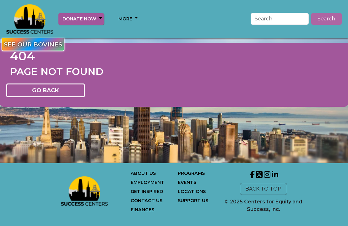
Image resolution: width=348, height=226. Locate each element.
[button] (100, 17)
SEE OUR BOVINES (33, 44)
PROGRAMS (191, 173)
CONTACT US (146, 200)
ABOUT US (143, 173)
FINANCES (142, 210)
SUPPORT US (193, 200)
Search (326, 19)
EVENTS (187, 182)
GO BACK (45, 90)
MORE (125, 19)
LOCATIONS (192, 191)
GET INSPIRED (147, 191)
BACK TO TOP (263, 189)
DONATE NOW (79, 19)
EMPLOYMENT (147, 182)
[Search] (280, 19)
